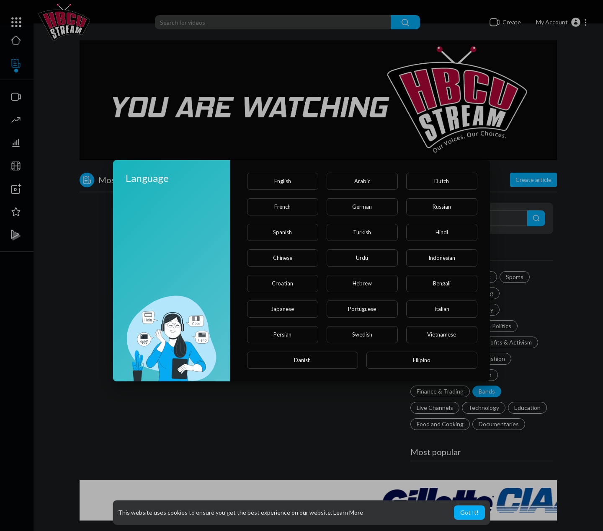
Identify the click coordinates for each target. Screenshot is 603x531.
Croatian (282, 283)
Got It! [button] (469, 512)
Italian (441, 309)
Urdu (362, 257)
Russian (442, 206)
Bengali (442, 283)
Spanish (282, 232)
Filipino (421, 360)
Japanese (282, 309)
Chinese (282, 257)
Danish (302, 360)
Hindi (442, 232)
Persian (282, 334)
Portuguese (362, 309)
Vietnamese (441, 334)
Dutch (441, 181)
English (282, 181)
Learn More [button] (348, 512)
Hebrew (362, 283)
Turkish (362, 232)
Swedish (362, 334)
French (282, 206)
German (362, 206)
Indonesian (441, 257)
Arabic (362, 181)
